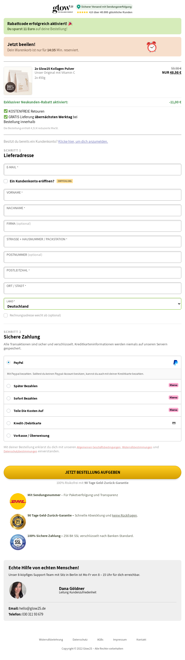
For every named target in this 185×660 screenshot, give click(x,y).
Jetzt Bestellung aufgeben (92, 472)
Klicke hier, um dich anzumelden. (83, 141)
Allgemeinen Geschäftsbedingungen (99, 447)
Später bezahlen (26, 386)
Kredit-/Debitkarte (27, 423)
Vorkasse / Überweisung (31, 435)
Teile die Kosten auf (28, 411)
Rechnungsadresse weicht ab (32, 315)
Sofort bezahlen (25, 398)
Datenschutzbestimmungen (20, 451)
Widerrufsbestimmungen (137, 447)
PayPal (18, 362)
